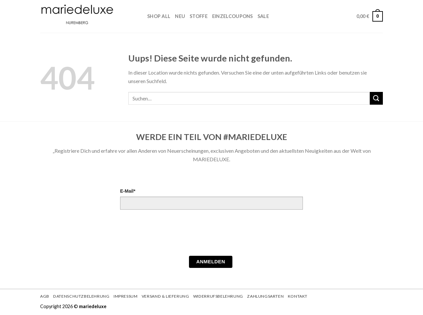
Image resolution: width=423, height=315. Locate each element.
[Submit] (376, 98)
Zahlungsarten (265, 296)
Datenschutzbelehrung (81, 296)
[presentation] (169, 234)
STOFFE (199, 16)
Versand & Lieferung (165, 296)
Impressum (126, 296)
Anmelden (210, 261)
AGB (44, 296)
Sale (263, 16)
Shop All (158, 16)
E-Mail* (127, 191)
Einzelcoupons (232, 16)
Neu (180, 16)
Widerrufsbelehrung (218, 296)
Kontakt (297, 296)
